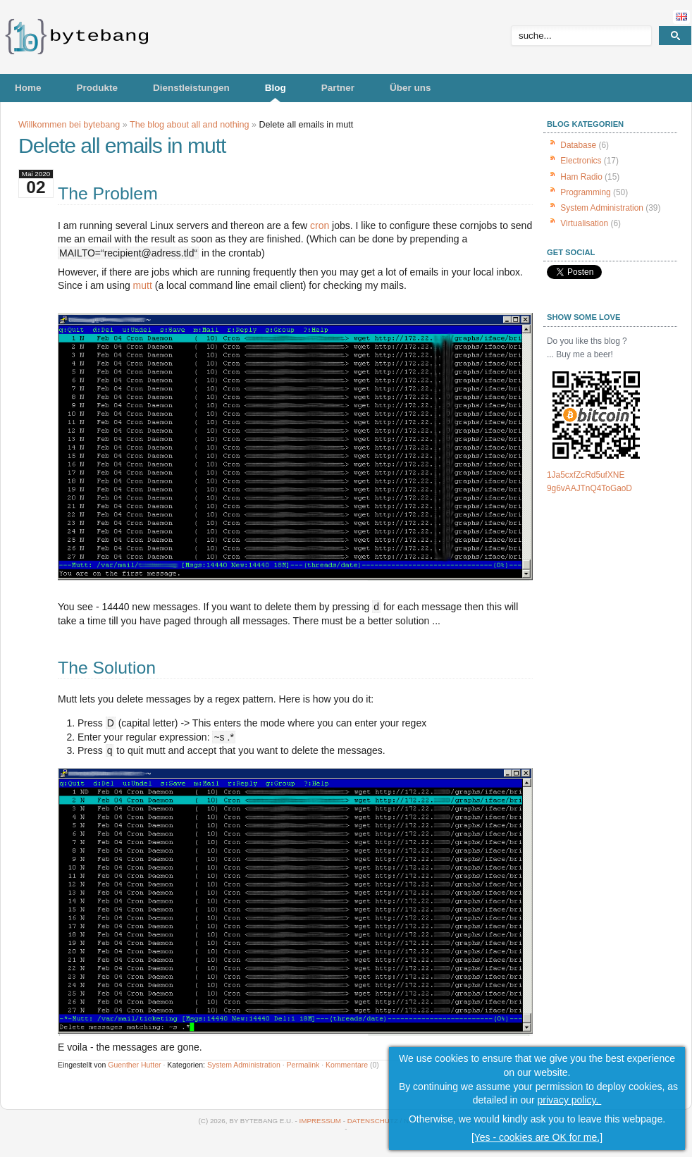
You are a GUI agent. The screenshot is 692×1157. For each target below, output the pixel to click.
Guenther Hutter (134, 1064)
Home (28, 87)
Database (578, 145)
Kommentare (347, 1064)
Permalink (303, 1064)
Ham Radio (581, 177)
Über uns (410, 87)
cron (319, 225)
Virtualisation (584, 223)
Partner (337, 87)
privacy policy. (570, 1100)
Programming (585, 192)
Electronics (580, 161)
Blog (275, 87)
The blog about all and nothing (189, 125)
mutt (142, 285)
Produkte (97, 87)
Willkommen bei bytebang (69, 125)
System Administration (243, 1064)
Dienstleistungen (191, 87)
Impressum (320, 1121)
